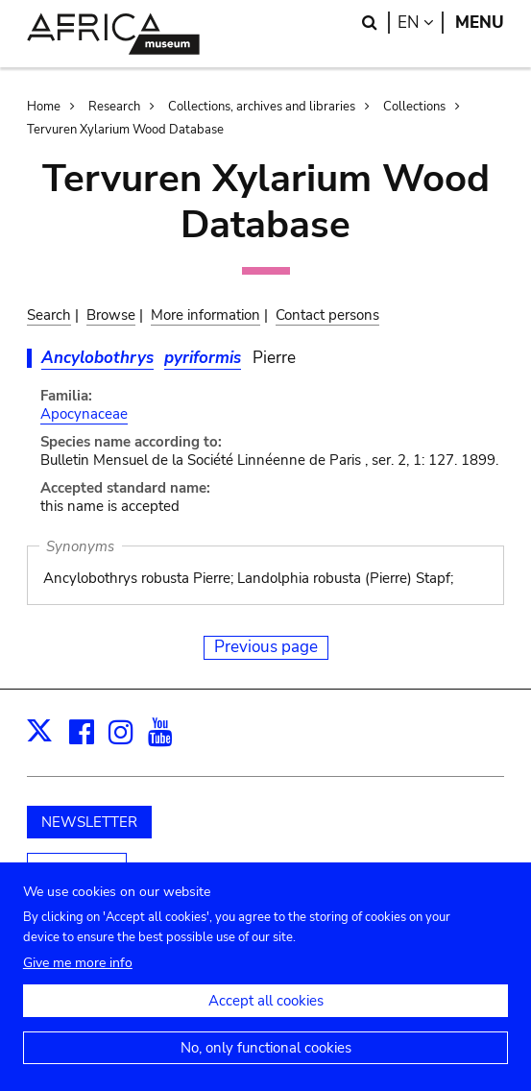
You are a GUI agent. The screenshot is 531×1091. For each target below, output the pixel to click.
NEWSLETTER (89, 822)
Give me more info (78, 970)
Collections (414, 106)
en (421, 23)
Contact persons (327, 315)
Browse (110, 315)
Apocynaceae (84, 414)
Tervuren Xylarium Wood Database (125, 129)
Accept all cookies (266, 1008)
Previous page (266, 647)
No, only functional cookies (266, 1055)
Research (114, 106)
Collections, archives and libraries (261, 106)
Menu (479, 23)
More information (205, 315)
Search (49, 315)
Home (43, 106)
